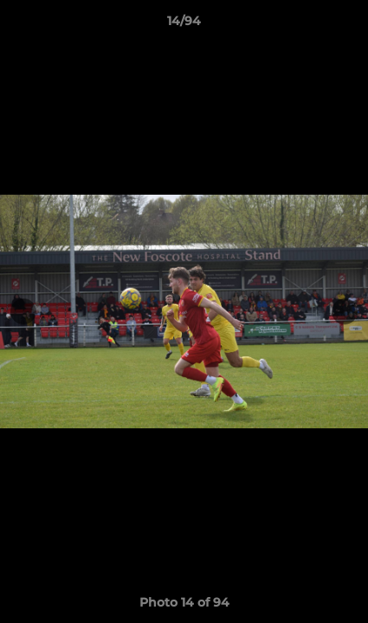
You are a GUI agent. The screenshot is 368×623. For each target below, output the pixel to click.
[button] (347, 25)
